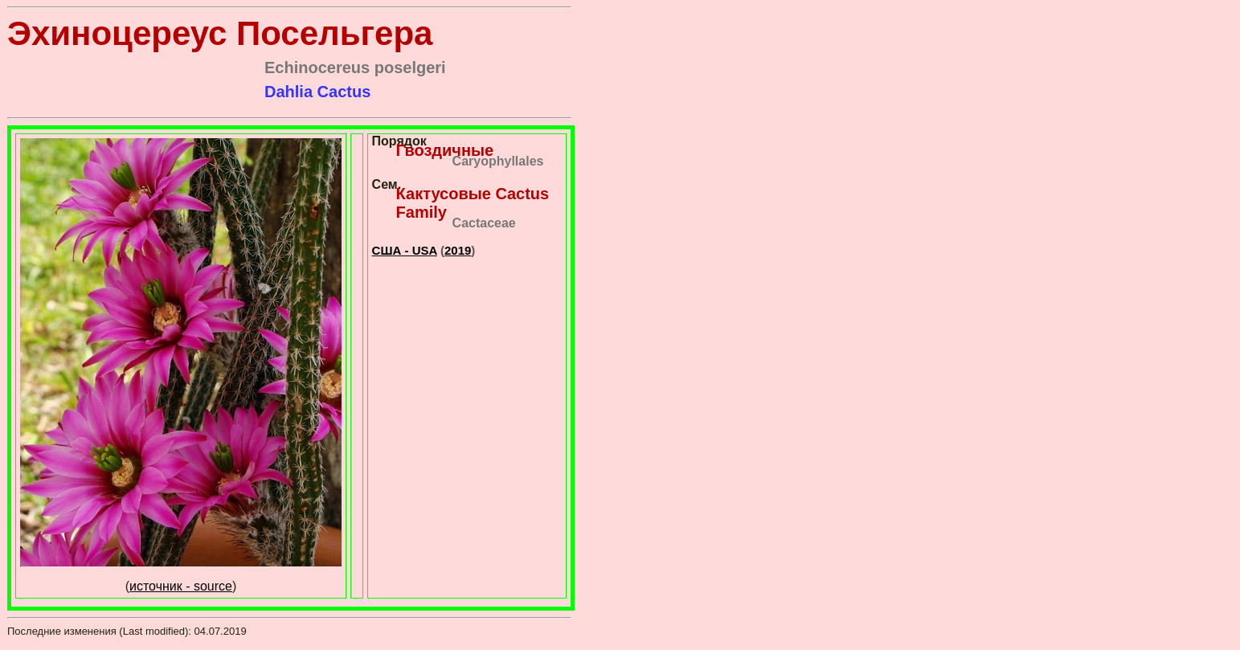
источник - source (180, 586)
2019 (457, 250)
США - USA (404, 250)
